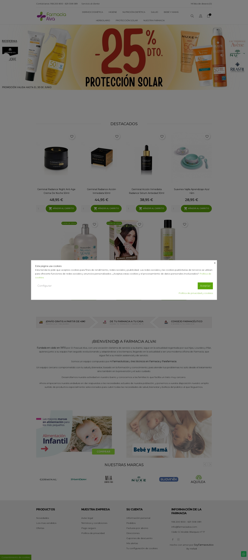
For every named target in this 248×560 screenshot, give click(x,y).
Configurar (44, 285)
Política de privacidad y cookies (196, 293)
